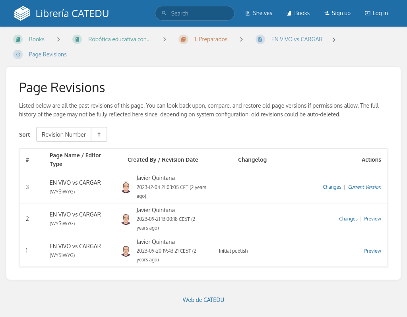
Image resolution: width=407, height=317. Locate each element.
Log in (376, 13)
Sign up (337, 13)
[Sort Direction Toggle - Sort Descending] (99, 134)
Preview (372, 219)
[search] (195, 13)
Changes (332, 187)
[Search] (164, 13)
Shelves (258, 13)
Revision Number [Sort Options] (64, 134)
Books (298, 13)
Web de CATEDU (204, 299)
